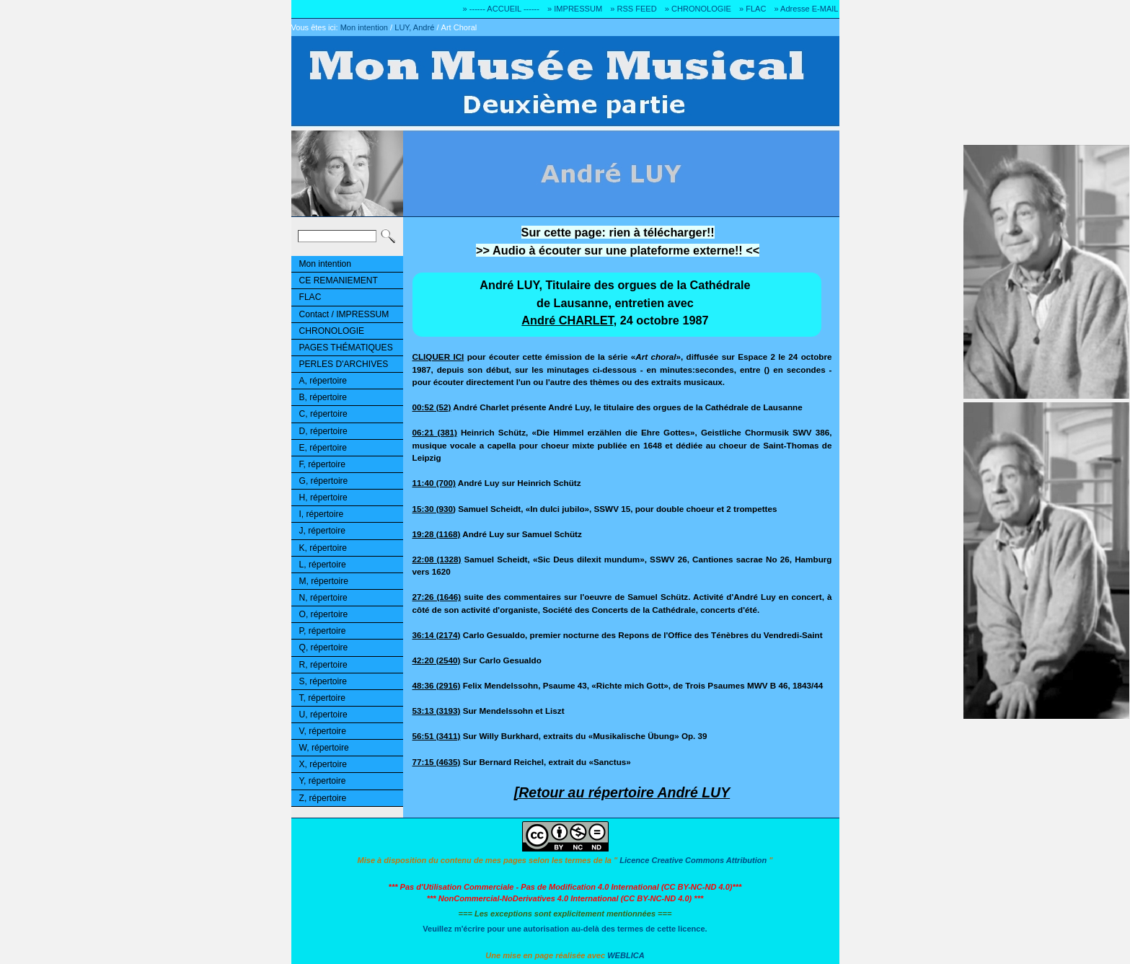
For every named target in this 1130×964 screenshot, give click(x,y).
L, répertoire (322, 565)
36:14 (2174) (436, 635)
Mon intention (364, 27)
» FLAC (752, 8)
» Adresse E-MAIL (806, 8)
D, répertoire (323, 431)
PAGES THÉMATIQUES (346, 347)
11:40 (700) (434, 482)
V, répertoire (322, 731)
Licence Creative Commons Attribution (693, 860)
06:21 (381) (434, 432)
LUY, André (414, 27)
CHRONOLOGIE (332, 331)
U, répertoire (323, 714)
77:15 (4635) (436, 761)
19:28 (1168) (436, 534)
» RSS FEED (633, 8)
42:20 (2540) (436, 660)
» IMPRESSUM (574, 8)
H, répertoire (323, 497)
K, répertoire (323, 548)
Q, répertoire (323, 647)
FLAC (310, 297)
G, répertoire (323, 481)
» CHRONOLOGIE (698, 8)
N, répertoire (323, 598)
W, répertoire (324, 748)
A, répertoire (323, 381)
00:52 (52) (431, 407)
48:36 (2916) (436, 685)
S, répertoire (323, 681)
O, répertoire (323, 614)
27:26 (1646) (437, 596)
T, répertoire (322, 698)
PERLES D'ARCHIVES (344, 364)
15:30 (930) (434, 508)
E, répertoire (323, 448)
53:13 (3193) (436, 710)
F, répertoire (322, 464)
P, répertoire (322, 631)
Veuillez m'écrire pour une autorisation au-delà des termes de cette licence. (565, 928)
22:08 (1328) (437, 559)
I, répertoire (321, 514)
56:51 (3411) (436, 735)
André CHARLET (567, 320)
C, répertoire (323, 414)
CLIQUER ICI (438, 356)
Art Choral (459, 27)
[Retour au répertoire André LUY (622, 792)
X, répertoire (323, 764)
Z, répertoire (323, 798)
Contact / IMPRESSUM (344, 314)
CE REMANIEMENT (338, 280)
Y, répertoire (322, 781)
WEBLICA (626, 955)
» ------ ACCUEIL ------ (501, 8)
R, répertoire (323, 665)
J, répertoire (322, 531)
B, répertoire (323, 397)
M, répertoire (323, 581)
